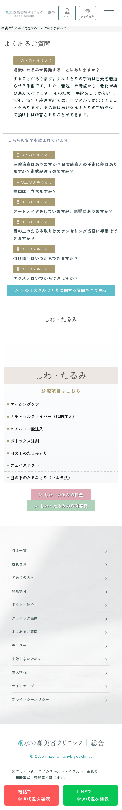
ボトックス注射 (24, 441)
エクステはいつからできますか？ (45, 278)
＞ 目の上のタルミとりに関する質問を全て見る (61, 290)
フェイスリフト (24, 465)
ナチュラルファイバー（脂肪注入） (43, 416)
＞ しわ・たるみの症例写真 (61, 506)
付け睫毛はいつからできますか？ (45, 258)
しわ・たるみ (61, 375)
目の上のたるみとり (28, 453)
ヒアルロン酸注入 (26, 429)
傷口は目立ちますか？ (35, 191)
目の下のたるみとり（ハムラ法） (41, 477)
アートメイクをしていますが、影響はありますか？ (63, 211)
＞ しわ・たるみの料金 (61, 495)
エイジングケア (24, 404)
